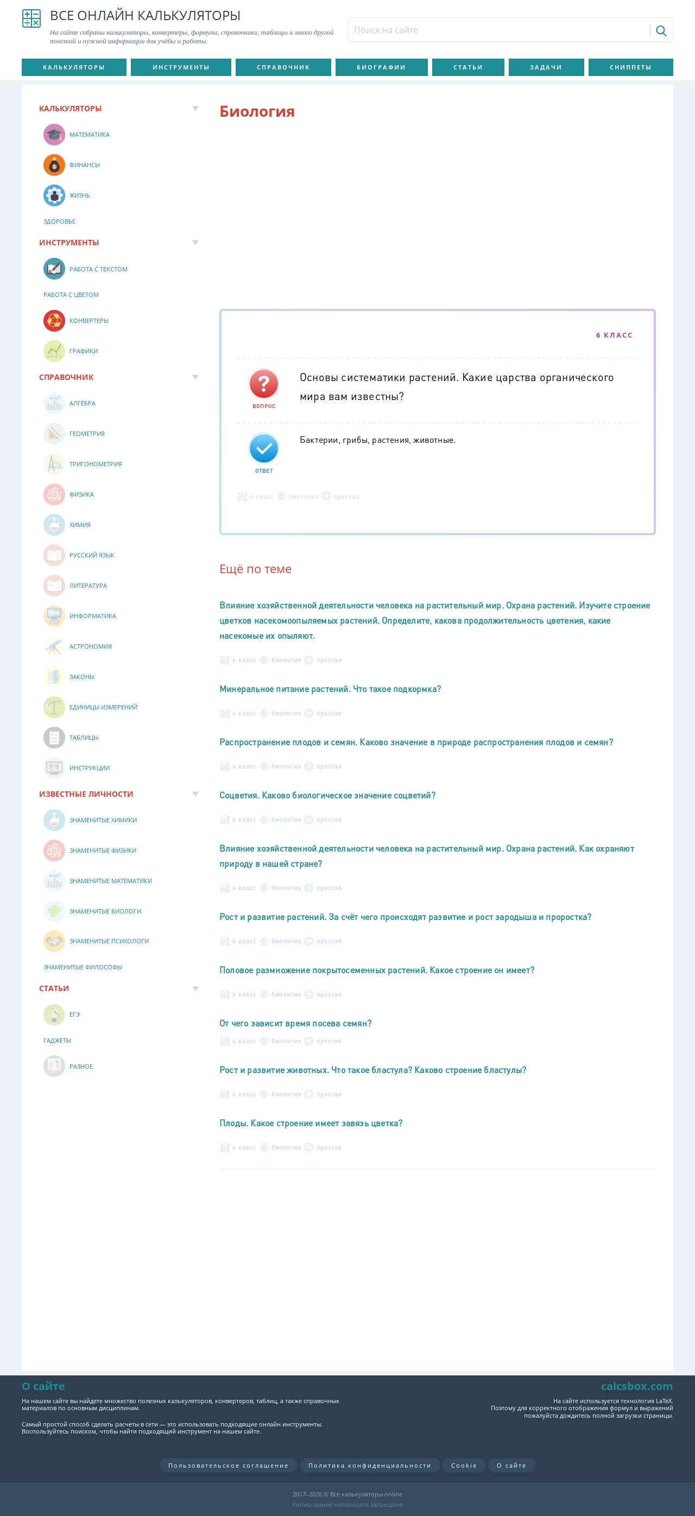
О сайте (512, 1465)
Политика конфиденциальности (370, 1465)
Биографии (381, 67)
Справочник (283, 67)
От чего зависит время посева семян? (295, 1023)
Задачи (546, 67)
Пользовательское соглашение (228, 1465)
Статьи (468, 67)
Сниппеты (631, 67)
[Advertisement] (437, 217)
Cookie (464, 1465)
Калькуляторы (74, 67)
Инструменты (181, 67)
